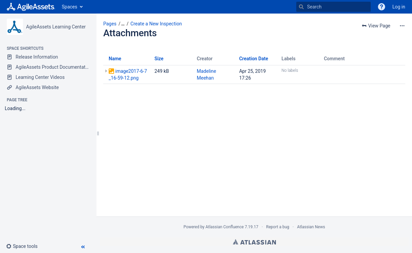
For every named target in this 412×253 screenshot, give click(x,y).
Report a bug (277, 227)
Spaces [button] (70, 6)
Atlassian (254, 241)
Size (159, 58)
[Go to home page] (31, 7)
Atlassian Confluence (224, 227)
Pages (109, 23)
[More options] (402, 26)
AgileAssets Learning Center (56, 26)
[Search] (301, 6)
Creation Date (253, 58)
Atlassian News (311, 227)
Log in (398, 6)
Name (115, 58)
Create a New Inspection (156, 23)
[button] (24, 246)
